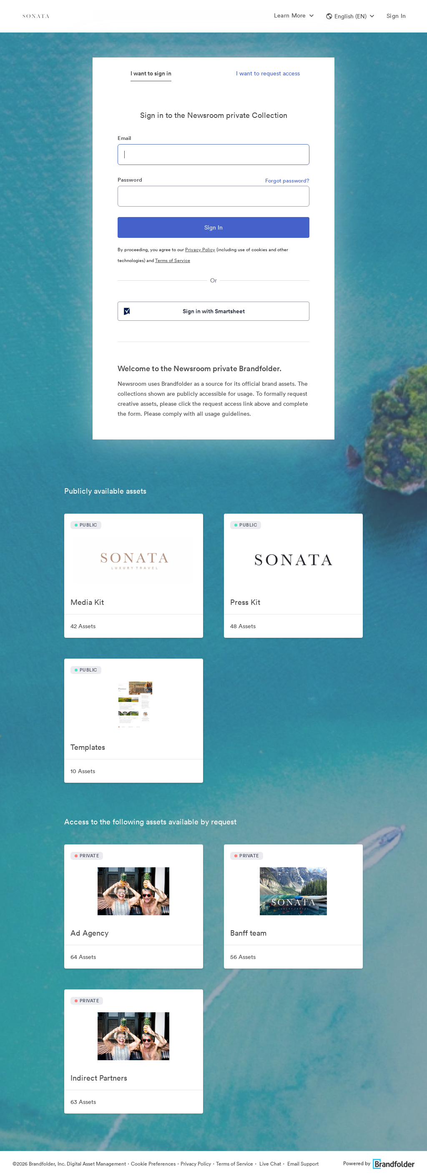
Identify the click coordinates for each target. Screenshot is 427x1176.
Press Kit (245, 602)
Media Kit (87, 602)
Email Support (302, 1163)
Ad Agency (89, 933)
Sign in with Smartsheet (183, 311)
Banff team (248, 933)
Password (130, 179)
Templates (87, 747)
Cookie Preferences (153, 1163)
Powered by (378, 1163)
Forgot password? (287, 180)
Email (124, 138)
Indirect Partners (98, 1078)
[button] (350, 16)
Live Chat (269, 1163)
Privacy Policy (200, 249)
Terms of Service (172, 260)
